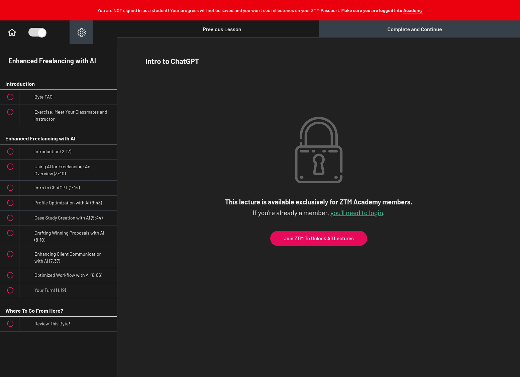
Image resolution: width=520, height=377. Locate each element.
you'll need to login (356, 212)
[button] (11, 32)
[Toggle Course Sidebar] (36, 32)
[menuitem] (81, 32)
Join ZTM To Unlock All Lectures (318, 238)
